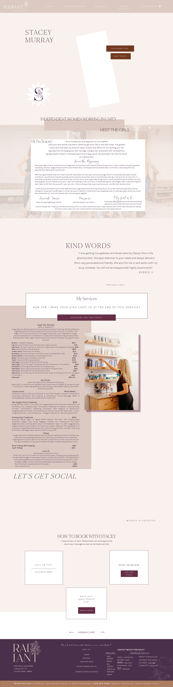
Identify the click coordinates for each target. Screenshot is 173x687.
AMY (92, 632)
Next (122, 285)
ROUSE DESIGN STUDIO (147, 683)
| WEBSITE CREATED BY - (114, 683)
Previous (111, 285)
